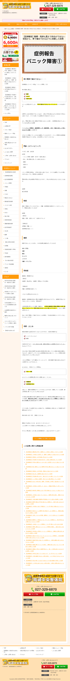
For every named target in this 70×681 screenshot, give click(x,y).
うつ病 (6, 238)
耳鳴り (6, 209)
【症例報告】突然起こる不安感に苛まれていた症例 (38, 457)
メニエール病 (8, 205)
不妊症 (6, 253)
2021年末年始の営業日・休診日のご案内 (10, 281)
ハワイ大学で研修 (9, 326)
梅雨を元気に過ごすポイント (10, 316)
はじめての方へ (9, 148)
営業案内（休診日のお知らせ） (10, 138)
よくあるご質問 (9, 152)
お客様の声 (35, 24)
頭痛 (6, 190)
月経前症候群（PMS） (10, 249)
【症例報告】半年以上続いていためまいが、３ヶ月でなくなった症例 (43, 553)
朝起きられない (9, 197)
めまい (6, 212)
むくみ (6, 271)
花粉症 (6, 267)
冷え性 (6, 231)
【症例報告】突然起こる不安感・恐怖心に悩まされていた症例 (41, 471)
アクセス (48, 24)
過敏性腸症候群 (9, 223)
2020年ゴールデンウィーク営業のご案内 (11, 292)
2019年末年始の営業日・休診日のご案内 (10, 298)
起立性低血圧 (8, 227)
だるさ (6, 194)
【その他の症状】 (9, 260)
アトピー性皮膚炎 (9, 264)
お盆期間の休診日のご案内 (10, 311)
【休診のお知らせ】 (10, 330)
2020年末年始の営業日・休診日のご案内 (10, 287)
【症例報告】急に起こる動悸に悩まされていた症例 (38, 473)
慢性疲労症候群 (9, 201)
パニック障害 (11, 28)
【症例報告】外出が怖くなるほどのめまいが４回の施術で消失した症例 (44, 560)
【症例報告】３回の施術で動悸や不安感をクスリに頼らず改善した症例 (44, 499)
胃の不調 (7, 216)
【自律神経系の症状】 (10, 172)
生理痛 (6, 245)
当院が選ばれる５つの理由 (10, 143)
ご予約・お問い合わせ (61, 24)
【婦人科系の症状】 (10, 242)
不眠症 (6, 186)
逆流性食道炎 (8, 220)
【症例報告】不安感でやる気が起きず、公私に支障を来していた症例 (43, 459)
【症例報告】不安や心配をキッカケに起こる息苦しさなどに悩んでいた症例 (10, 106)
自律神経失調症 (9, 175)
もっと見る (7, 113)
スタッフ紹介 (8, 129)
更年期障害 (7, 256)
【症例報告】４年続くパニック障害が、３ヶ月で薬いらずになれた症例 (44, 524)
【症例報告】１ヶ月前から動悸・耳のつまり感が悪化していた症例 (42, 479)
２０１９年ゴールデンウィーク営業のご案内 (10, 322)
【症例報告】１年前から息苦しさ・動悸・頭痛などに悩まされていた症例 (44, 454)
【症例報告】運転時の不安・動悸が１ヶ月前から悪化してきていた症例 (44, 452)
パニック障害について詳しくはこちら (44, 438)
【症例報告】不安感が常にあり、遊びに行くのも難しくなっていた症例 (44, 476)
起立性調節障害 (9, 179)
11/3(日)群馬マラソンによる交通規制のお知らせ (10, 304)
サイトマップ (8, 163)
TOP (9, 24)
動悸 (6, 234)
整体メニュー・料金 (22, 24)
